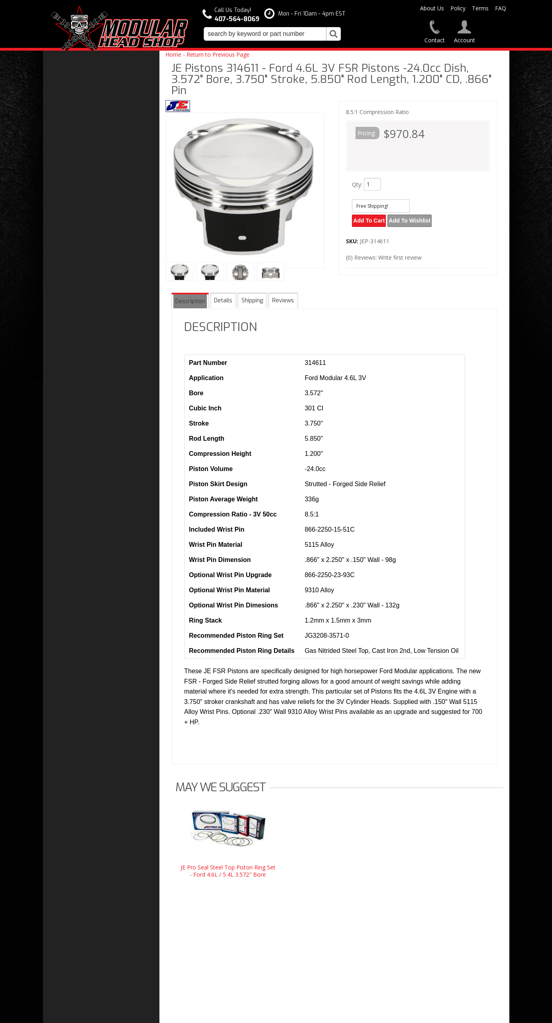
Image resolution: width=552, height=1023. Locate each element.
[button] (272, 34)
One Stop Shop (77, 593)
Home (173, 54)
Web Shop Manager (356, 1013)
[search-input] (265, 34)
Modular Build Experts (87, 616)
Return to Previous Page (218, 54)
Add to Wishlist (413, 220)
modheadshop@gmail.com (313, 945)
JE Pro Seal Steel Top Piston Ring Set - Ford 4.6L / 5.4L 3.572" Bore (228, 870)
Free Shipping (76, 577)
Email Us (70, 669)
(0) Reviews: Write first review (384, 255)
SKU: (353, 239)
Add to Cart (370, 220)
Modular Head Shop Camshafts (98, 561)
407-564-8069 (75, 685)
